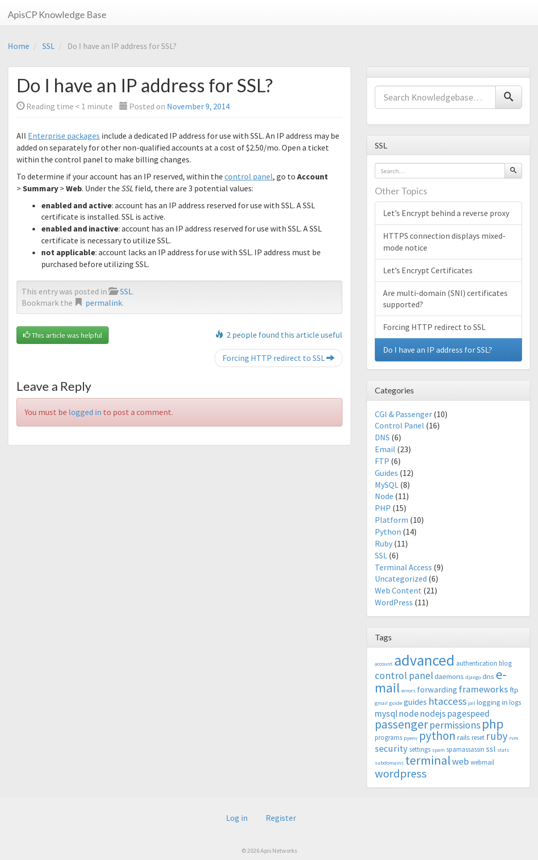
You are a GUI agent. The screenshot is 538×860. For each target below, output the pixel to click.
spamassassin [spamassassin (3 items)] (465, 749)
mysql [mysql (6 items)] (386, 713)
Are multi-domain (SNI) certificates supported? (445, 299)
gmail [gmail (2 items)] (381, 703)
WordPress (394, 602)
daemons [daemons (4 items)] (449, 676)
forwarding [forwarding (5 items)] (437, 689)
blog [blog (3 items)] (505, 663)
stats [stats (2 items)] (503, 750)
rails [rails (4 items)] (463, 737)
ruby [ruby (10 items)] (497, 736)
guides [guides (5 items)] (415, 702)
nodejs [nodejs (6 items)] (433, 713)
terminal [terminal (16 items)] (427, 760)
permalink (103, 302)
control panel (248, 176)
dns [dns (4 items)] (488, 676)
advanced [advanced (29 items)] (424, 660)
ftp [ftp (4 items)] (514, 689)
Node (384, 496)
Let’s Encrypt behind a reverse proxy (446, 213)
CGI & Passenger (403, 414)
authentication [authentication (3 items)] (476, 663)
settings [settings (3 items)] (419, 749)
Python (388, 531)
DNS (382, 437)
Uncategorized (401, 578)
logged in (84, 412)
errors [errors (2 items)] (408, 690)
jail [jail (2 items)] (471, 703)
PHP (383, 508)
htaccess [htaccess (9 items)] (447, 701)
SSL (48, 46)
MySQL (386, 484)
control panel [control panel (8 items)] (404, 675)
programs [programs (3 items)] (388, 737)
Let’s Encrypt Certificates (428, 270)
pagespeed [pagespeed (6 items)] (468, 713)
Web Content (398, 590)
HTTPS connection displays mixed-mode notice (444, 241)
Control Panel (399, 425)
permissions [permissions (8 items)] (454, 725)
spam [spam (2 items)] (438, 750)
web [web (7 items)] (460, 761)
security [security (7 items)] (391, 748)
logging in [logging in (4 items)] (492, 702)
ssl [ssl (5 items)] (491, 748)
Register (281, 818)
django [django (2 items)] (473, 677)
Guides (386, 473)
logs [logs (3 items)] (515, 702)
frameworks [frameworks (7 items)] (483, 689)
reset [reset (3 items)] (478, 737)
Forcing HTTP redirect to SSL (278, 358)
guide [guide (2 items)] (395, 703)
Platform (391, 520)
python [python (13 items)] (437, 735)
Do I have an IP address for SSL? (437, 349)
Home (18, 46)
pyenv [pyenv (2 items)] (411, 738)
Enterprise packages (64, 135)
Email (385, 449)
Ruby (383, 543)
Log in (237, 818)
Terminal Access (403, 567)
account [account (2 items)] (383, 663)
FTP (382, 461)
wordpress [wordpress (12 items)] (401, 773)
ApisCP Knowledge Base (57, 14)
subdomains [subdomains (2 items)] (389, 762)
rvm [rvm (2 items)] (513, 738)
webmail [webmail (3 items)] (482, 762)
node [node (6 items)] (409, 713)
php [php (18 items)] (493, 724)
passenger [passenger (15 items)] (401, 724)
